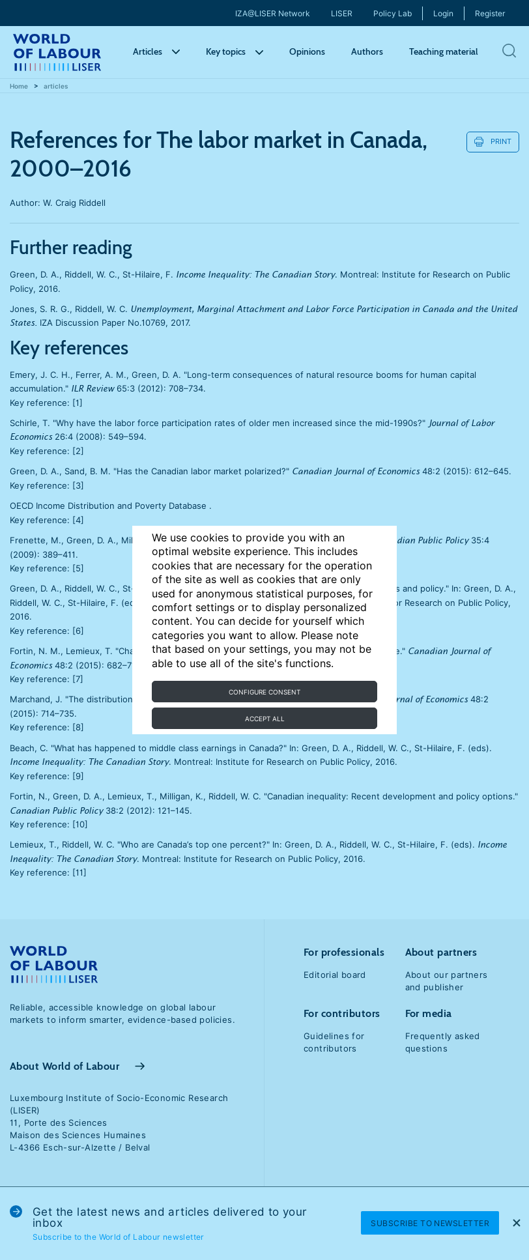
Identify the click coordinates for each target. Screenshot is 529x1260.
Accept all (265, 719)
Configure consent (264, 692)
